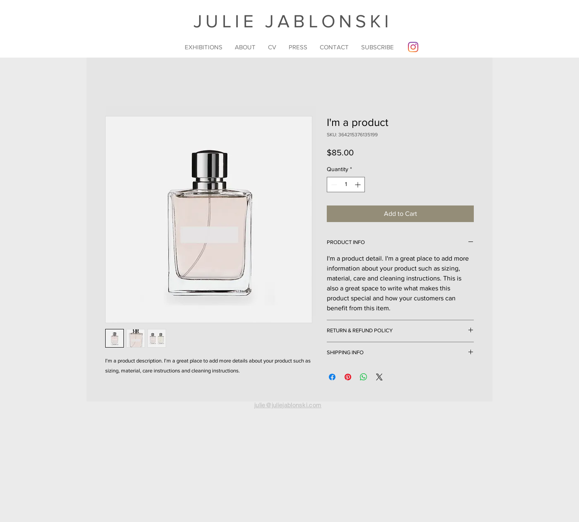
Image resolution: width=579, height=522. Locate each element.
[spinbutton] (345, 184)
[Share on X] (379, 377)
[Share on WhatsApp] (364, 377)
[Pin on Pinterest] (348, 377)
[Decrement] (333, 184)
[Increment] (358, 184)
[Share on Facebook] (332, 377)
